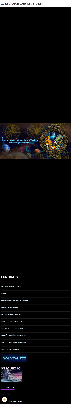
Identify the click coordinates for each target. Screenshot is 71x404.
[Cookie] (4, 399)
